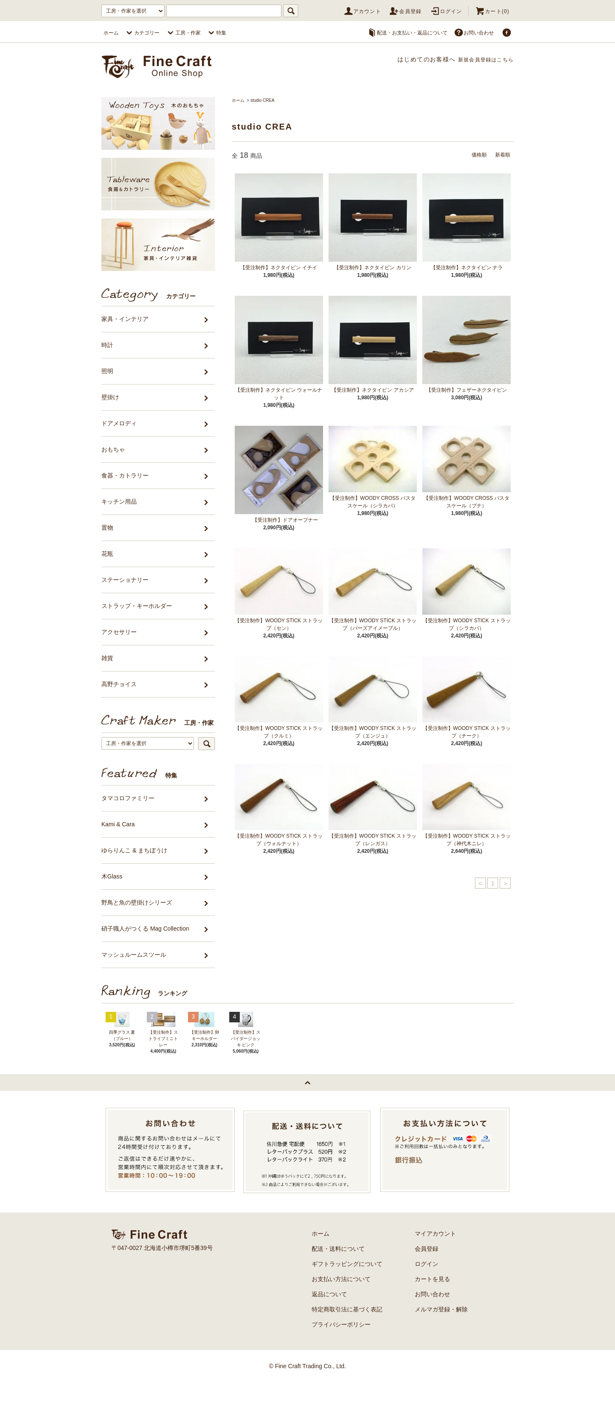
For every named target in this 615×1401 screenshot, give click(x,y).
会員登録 (405, 11)
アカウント (362, 11)
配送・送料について (338, 1267)
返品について (329, 1313)
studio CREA (262, 100)
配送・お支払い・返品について (407, 33)
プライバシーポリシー (341, 1343)
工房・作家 (183, 33)
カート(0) (492, 11)
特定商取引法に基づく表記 (347, 1328)
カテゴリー (141, 33)
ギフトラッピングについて (347, 1282)
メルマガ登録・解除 (441, 1328)
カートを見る (432, 1298)
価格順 (475, 154)
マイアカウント (435, 1252)
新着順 (501, 154)
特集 (216, 33)
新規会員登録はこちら (481, 59)
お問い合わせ (473, 33)
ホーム (111, 33)
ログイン (446, 11)
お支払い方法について (341, 1298)
